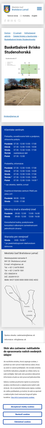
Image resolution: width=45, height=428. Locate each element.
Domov (7, 33)
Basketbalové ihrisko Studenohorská (19, 39)
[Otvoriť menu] (39, 9)
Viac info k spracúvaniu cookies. (23, 397)
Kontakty (26, 16)
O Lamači (17, 33)
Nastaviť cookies (22, 414)
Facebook (5, 20)
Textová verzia (12, 16)
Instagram (8, 20)
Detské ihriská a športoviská (25, 36)
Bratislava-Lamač (20, 8)
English (34, 16)
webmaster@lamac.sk (26, 335)
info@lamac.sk (17, 264)
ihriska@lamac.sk (11, 116)
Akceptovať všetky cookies (22, 407)
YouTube (12, 20)
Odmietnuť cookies (22, 422)
